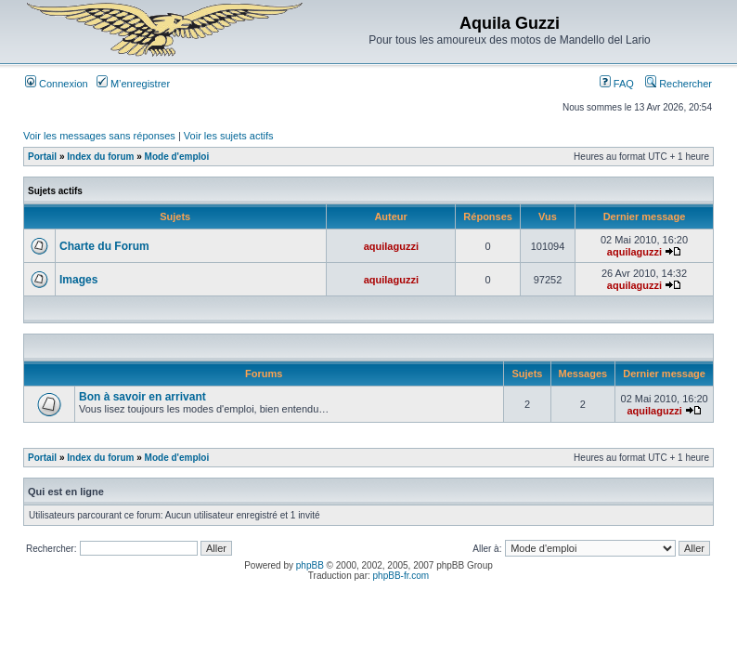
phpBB (310, 565)
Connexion (56, 83)
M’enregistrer (133, 83)
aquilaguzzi (391, 246)
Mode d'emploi (177, 156)
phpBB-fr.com (401, 576)
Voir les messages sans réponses (99, 135)
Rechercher (678, 83)
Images (78, 279)
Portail (42, 156)
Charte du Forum (104, 246)
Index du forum (100, 156)
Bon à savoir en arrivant (142, 396)
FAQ (617, 83)
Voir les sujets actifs (229, 135)
